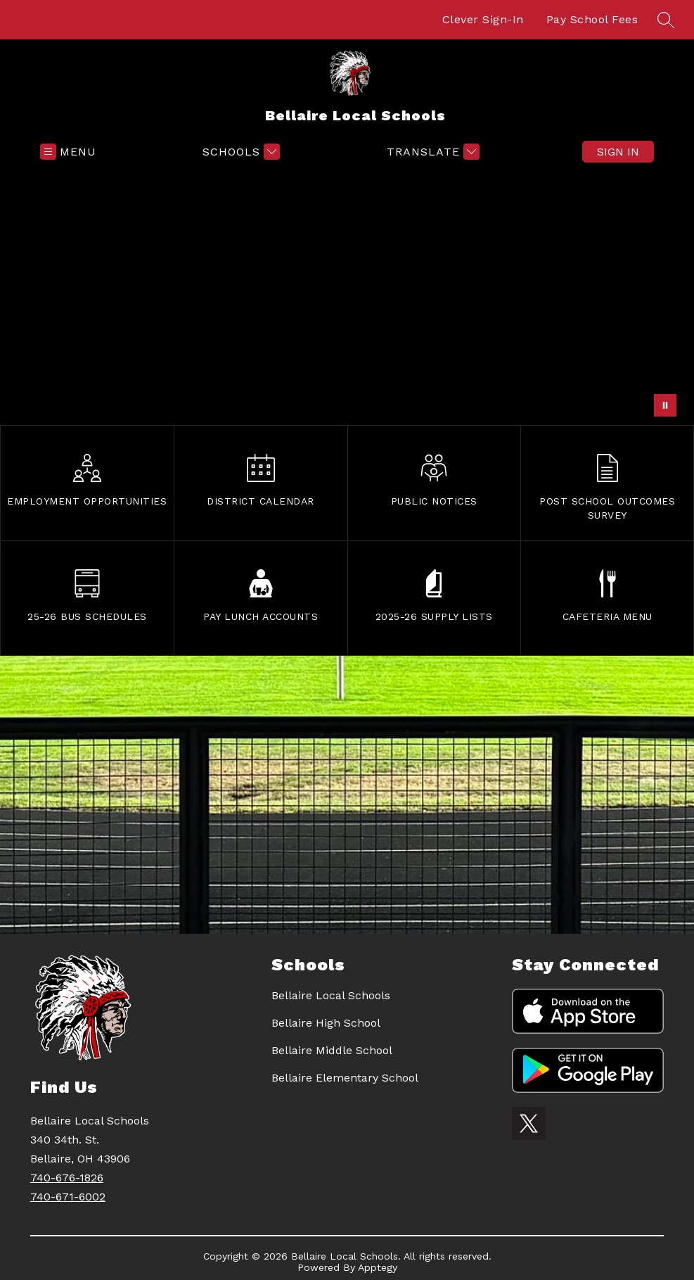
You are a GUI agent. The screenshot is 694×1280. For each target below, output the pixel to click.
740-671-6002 (67, 1196)
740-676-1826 (66, 1177)
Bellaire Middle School (331, 1050)
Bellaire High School (325, 1022)
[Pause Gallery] (665, 405)
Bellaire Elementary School (344, 1077)
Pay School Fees (592, 19)
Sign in (618, 151)
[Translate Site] (431, 151)
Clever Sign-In (483, 19)
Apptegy (377, 1267)
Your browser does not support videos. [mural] (347, 296)
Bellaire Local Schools (330, 995)
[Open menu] (68, 151)
